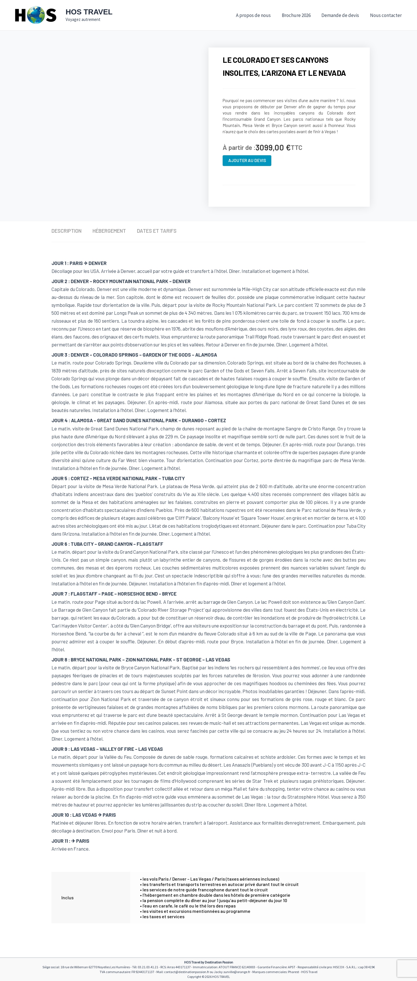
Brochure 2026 (299, 15)
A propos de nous (257, 15)
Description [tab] (66, 231)
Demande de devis (342, 15)
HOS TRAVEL (89, 12)
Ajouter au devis (247, 160)
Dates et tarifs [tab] (157, 231)
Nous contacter (386, 15)
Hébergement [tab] (109, 231)
